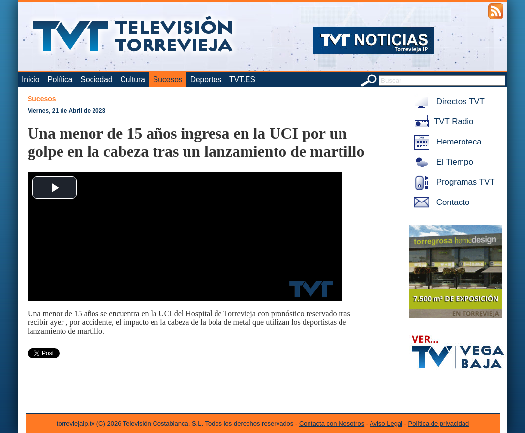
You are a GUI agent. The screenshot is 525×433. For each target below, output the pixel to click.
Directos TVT (447, 101)
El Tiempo (441, 162)
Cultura (133, 79)
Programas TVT (452, 182)
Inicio (30, 79)
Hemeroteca (446, 141)
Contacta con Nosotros (331, 423)
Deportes (205, 79)
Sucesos (168, 79)
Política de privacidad (438, 423)
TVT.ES (242, 79)
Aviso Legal (386, 423)
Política (59, 79)
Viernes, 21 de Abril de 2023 (66, 110)
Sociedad (97, 79)
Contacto (439, 202)
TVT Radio (441, 121)
